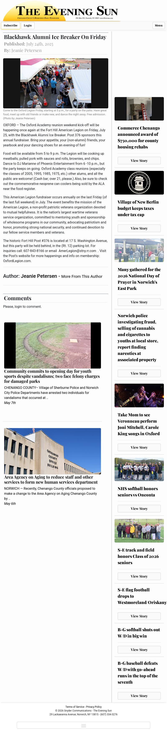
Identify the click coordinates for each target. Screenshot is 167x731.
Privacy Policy (94, 706)
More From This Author (81, 276)
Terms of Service (74, 706)
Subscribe (10, 25)
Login (28, 25)
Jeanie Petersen (39, 276)
